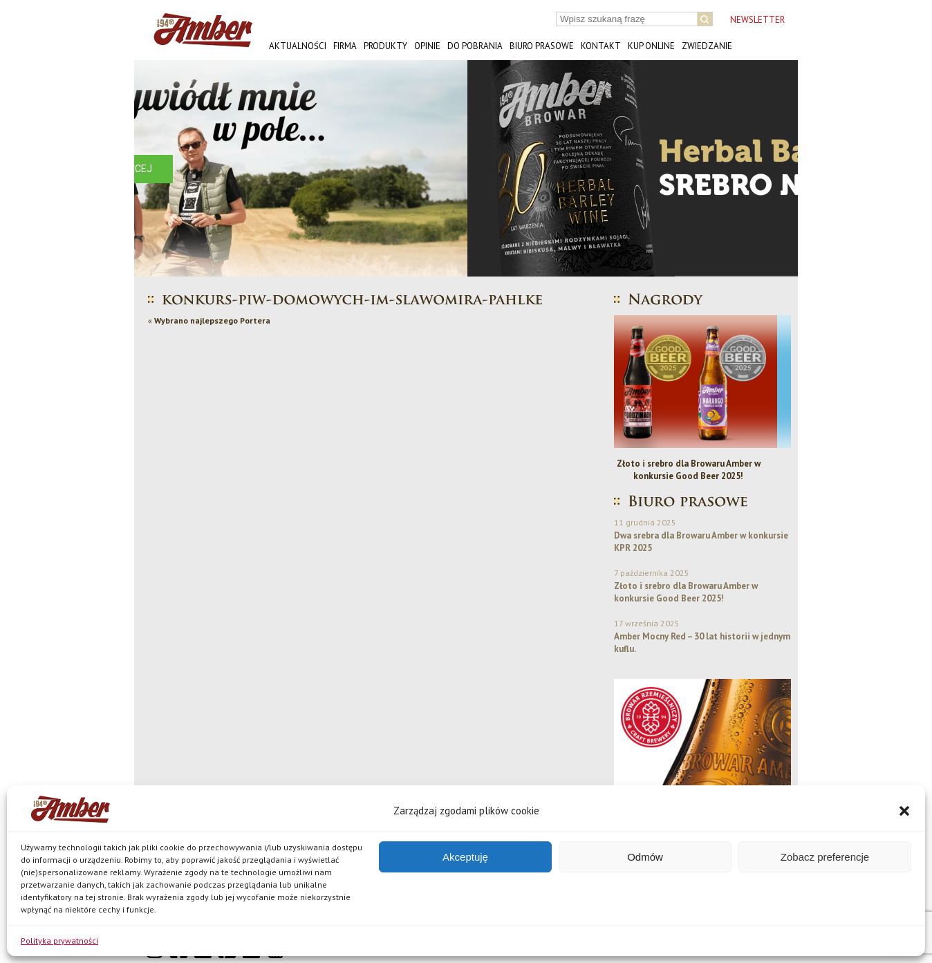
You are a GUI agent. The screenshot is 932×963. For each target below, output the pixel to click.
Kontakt (601, 46)
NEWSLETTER (757, 20)
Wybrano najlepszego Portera (212, 320)
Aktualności (297, 46)
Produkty (385, 46)
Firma (345, 46)
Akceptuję (465, 857)
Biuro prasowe (542, 46)
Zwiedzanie (707, 46)
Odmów (645, 857)
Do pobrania (475, 46)
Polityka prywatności (59, 940)
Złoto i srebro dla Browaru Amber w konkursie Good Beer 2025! (702, 470)
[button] (904, 811)
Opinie (427, 46)
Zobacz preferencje (825, 857)
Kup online (651, 46)
